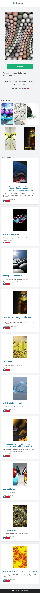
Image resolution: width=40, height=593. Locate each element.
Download (20, 66)
